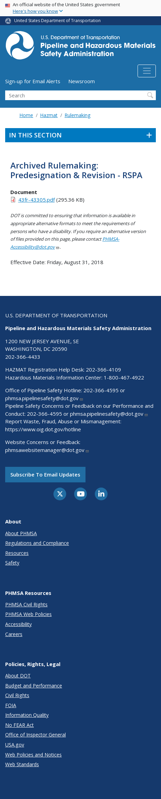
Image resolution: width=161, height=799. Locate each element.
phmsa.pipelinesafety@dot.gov (44, 398)
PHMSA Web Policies (28, 614)
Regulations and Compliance (37, 543)
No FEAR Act (19, 725)
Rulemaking (77, 115)
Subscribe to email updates (45, 474)
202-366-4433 (22, 356)
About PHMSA (21, 533)
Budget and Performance (33, 685)
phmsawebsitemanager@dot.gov (47, 449)
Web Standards (22, 764)
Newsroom (81, 81)
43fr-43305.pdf (36, 199)
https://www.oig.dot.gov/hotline (43, 429)
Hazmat (49, 115)
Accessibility (18, 624)
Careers (13, 634)
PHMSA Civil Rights (26, 604)
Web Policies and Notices (33, 754)
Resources (17, 553)
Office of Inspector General (35, 734)
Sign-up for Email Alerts (32, 81)
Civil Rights (17, 695)
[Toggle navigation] (147, 71)
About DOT (18, 675)
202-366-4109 (103, 369)
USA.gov (14, 744)
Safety (12, 562)
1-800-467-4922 (124, 377)
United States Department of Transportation (57, 20)
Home (26, 115)
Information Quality (27, 715)
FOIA (10, 705)
